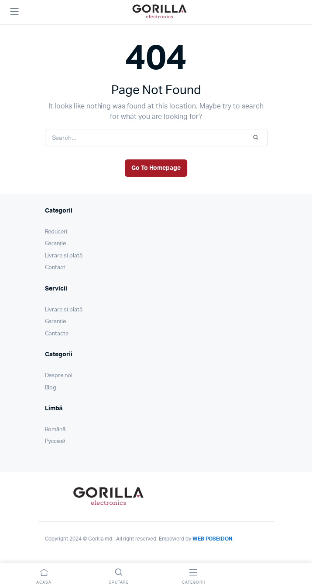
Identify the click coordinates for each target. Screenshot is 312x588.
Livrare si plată (64, 256)
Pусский (55, 441)
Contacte (57, 334)
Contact (55, 267)
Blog (51, 388)
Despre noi (59, 375)
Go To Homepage (156, 168)
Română (55, 430)
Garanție (55, 244)
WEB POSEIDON (212, 538)
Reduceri (56, 232)
